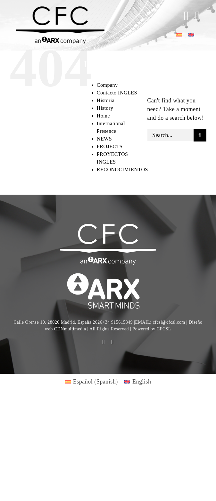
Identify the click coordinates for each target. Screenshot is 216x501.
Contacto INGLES (117, 92)
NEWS (104, 138)
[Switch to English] (191, 34)
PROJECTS (109, 146)
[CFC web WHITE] (108, 226)
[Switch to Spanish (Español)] (91, 381)
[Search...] (170, 135)
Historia (106, 100)
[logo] (108, 274)
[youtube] (103, 342)
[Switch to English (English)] (137, 381)
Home (103, 115)
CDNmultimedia (70, 329)
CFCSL (164, 329)
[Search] (200, 135)
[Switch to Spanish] (179, 34)
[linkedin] (112, 342)
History (105, 108)
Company (107, 85)
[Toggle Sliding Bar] (183, 16)
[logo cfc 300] (60, 9)
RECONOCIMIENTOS (122, 169)
